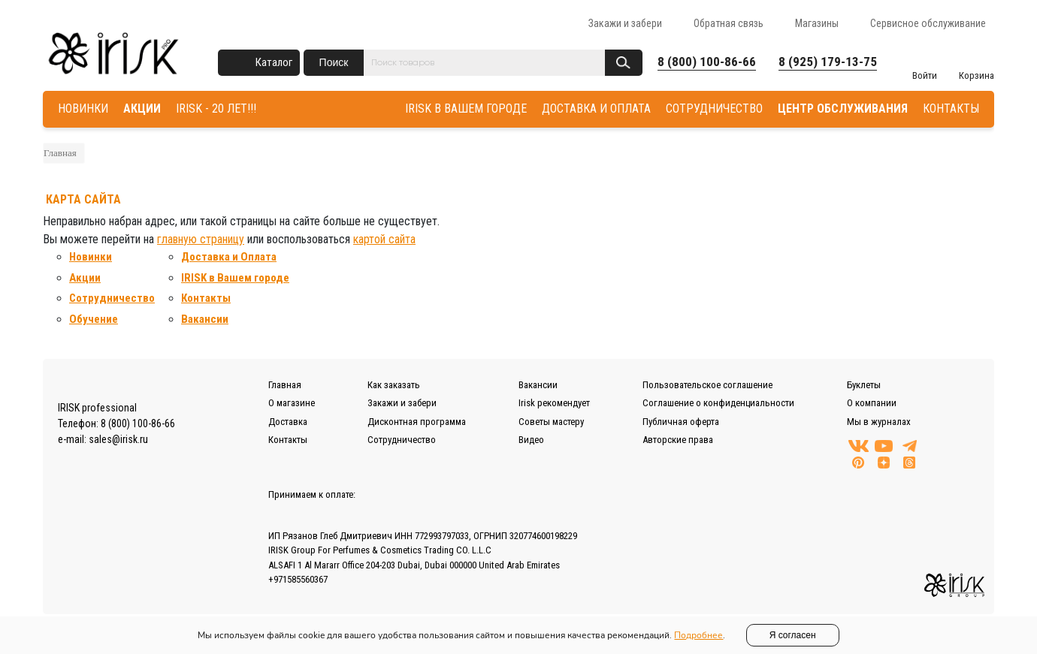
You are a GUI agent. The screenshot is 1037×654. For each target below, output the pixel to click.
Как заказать (393, 384)
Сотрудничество (112, 298)
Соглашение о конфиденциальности (718, 402)
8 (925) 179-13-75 (828, 61)
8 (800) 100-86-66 (707, 61)
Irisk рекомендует (554, 402)
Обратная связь (728, 23)
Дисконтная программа (416, 421)
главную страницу (200, 239)
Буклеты (864, 384)
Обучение (93, 319)
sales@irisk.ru (118, 439)
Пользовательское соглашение (707, 384)
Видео (531, 439)
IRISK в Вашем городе (235, 278)
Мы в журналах (879, 421)
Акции (85, 278)
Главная (60, 152)
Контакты (206, 298)
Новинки (90, 257)
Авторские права (677, 439)
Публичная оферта (680, 421)
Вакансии (204, 319)
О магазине (291, 402)
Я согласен (792, 635)
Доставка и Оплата (229, 257)
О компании (871, 402)
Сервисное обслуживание (928, 23)
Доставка (287, 421)
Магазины (817, 23)
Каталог (273, 62)
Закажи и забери (625, 23)
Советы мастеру (551, 421)
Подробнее (698, 635)
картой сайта (384, 239)
